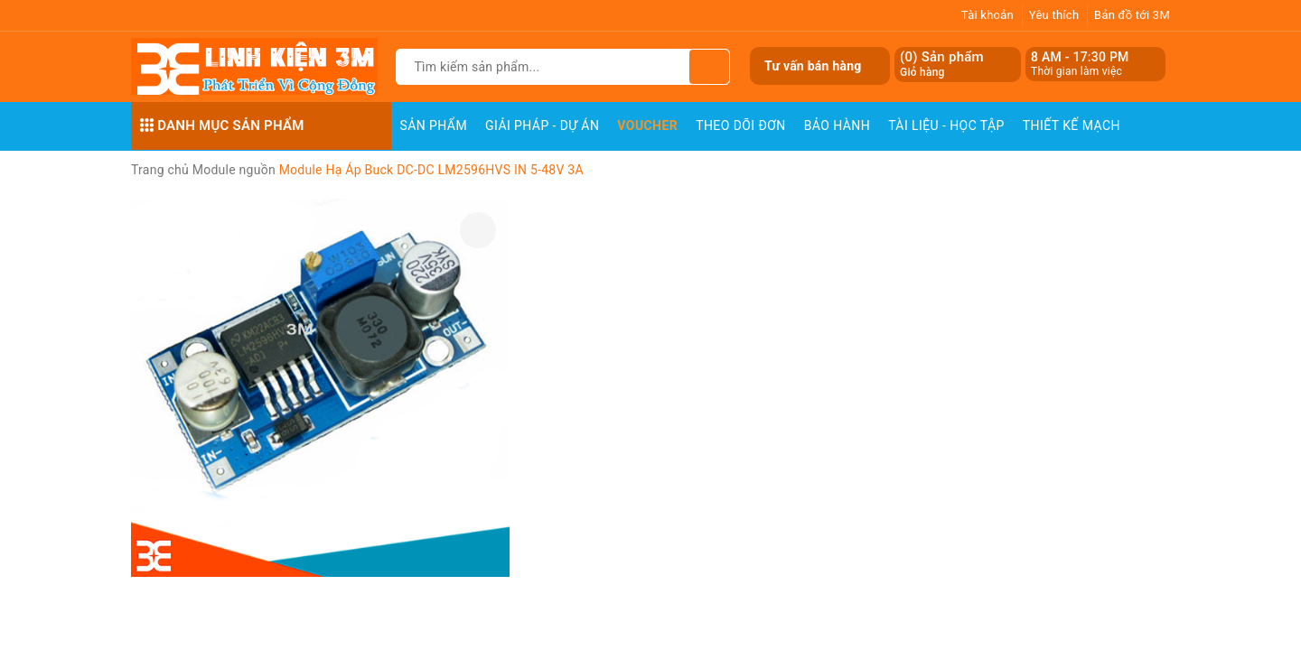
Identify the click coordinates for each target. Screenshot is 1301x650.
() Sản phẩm (942, 64)
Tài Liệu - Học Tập (946, 125)
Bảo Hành (837, 125)
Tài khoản (987, 15)
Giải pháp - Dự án (542, 125)
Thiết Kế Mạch (1071, 125)
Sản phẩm (434, 125)
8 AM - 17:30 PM (1080, 57)
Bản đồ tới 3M (1132, 15)
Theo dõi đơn (741, 125)
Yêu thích (1054, 15)
